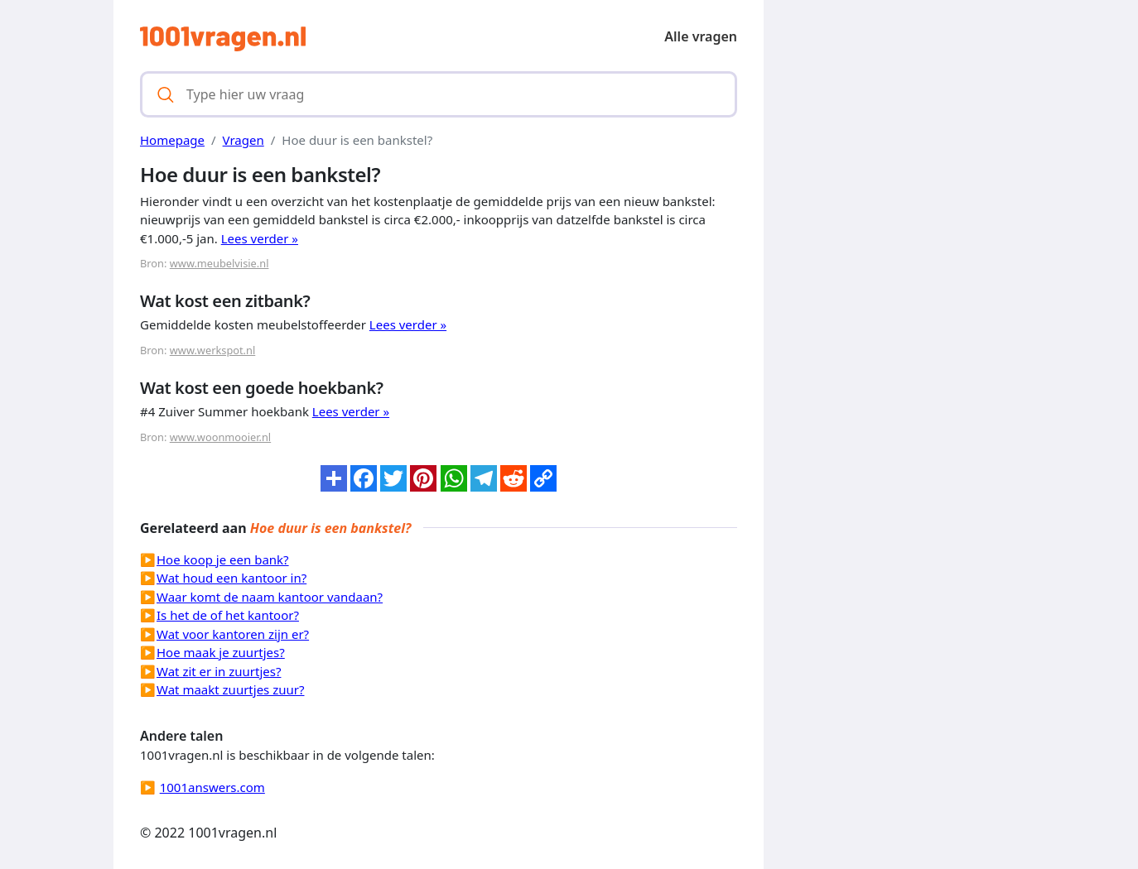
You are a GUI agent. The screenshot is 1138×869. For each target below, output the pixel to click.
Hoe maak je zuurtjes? (221, 652)
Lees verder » (259, 238)
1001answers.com (212, 787)
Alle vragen (700, 36)
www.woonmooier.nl (220, 437)
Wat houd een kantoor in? (231, 577)
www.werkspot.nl (213, 350)
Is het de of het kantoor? (228, 615)
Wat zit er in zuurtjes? (219, 671)
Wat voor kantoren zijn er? (233, 634)
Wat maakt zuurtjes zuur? (230, 689)
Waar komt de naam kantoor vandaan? (270, 596)
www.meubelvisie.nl (219, 263)
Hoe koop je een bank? (223, 559)
